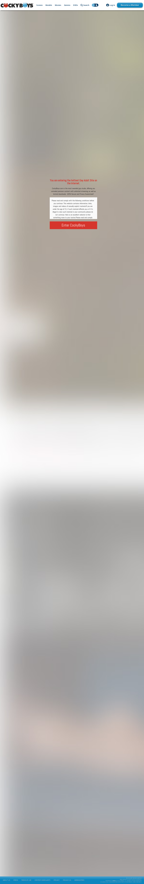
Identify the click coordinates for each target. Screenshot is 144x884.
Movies (58, 5)
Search (86, 5)
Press (15, 880)
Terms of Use (26, 880)
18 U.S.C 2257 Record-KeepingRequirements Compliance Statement (131, 879)
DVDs (75, 5)
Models (49, 5)
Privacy (57, 880)
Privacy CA (67, 880)
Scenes (39, 5)
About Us (6, 880)
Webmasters (79, 880)
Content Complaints (42, 880)
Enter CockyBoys (73, 225)
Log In (112, 5)
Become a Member (130, 5)
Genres (67, 5)
